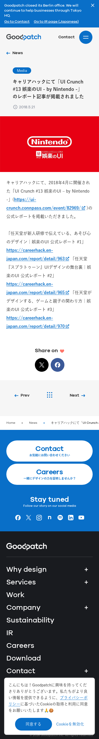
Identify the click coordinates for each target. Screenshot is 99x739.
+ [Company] (86, 607)
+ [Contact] (86, 671)
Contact (66, 37)
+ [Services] (86, 582)
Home (10, 423)
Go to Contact (17, 22)
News (33, 423)
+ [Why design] (86, 569)
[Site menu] (86, 37)
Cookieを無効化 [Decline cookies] (70, 724)
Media (22, 70)
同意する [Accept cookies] (33, 724)
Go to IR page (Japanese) (56, 22)
